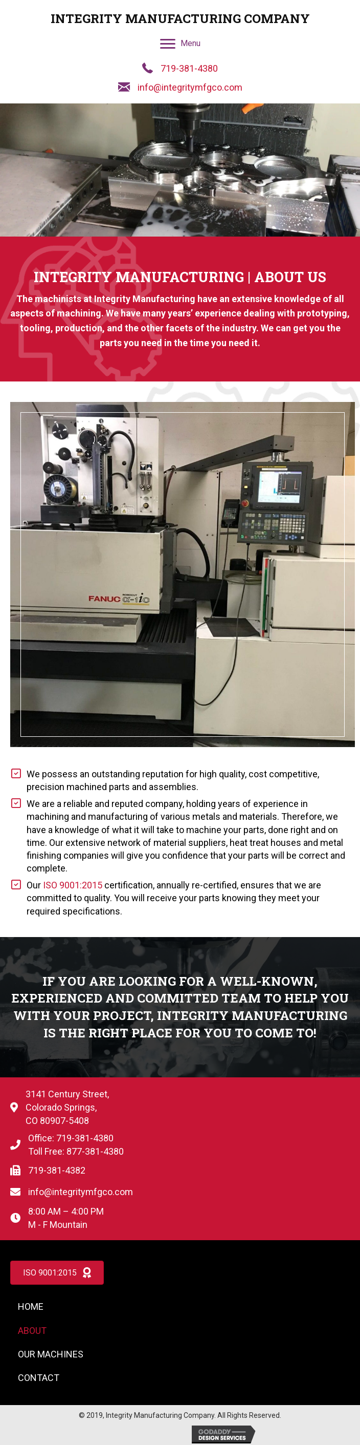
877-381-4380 (95, 1151)
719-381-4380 (189, 68)
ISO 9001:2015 (72, 885)
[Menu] (180, 44)
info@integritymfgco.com (190, 87)
